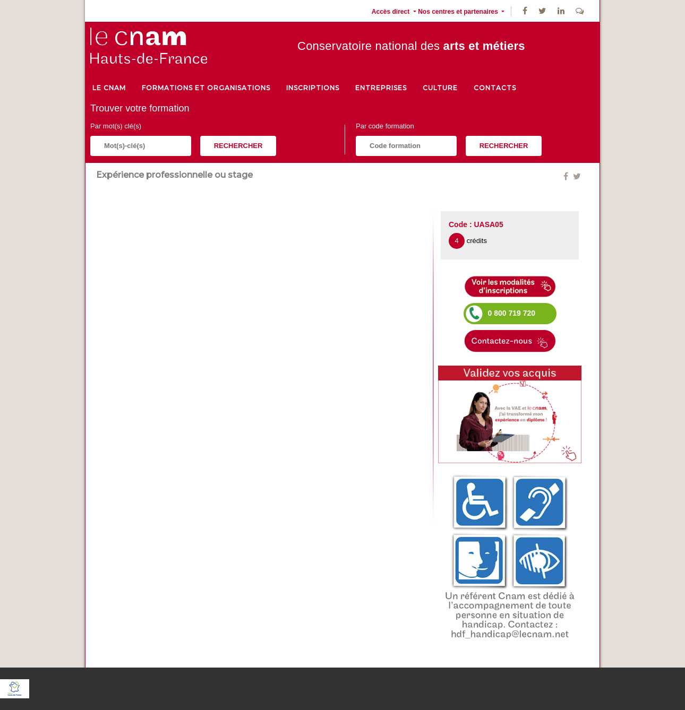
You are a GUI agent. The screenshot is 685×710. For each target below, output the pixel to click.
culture (440, 88)
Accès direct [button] (392, 11)
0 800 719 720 (512, 313)
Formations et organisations (206, 88)
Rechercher (238, 146)
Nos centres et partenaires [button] (459, 11)
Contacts (495, 88)
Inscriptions (312, 88)
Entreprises (381, 88)
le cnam (109, 88)
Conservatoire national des (411, 46)
